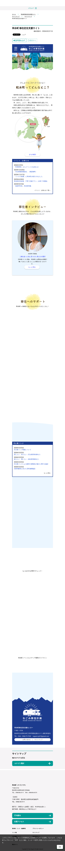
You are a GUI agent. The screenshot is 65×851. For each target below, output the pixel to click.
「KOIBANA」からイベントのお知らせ (26, 167)
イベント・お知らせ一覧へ (42, 190)
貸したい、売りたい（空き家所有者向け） (27, 454)
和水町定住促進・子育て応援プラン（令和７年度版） (31, 181)
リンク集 (14, 832)
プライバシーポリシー (38, 828)
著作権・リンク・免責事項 (19, 828)
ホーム (14, 14)
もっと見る (47, 473)
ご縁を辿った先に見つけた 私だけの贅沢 (32, 256)
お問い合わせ (27, 739)
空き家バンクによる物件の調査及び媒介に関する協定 (31, 464)
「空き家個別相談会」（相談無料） (25, 171)
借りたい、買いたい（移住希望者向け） (27, 459)
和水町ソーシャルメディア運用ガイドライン (32, 658)
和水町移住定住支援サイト (28, 14)
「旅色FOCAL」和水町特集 (22, 186)
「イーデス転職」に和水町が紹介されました (28, 176)
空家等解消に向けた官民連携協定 (24, 468)
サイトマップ (15, 16)
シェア (24, 34)
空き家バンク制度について (22, 449)
